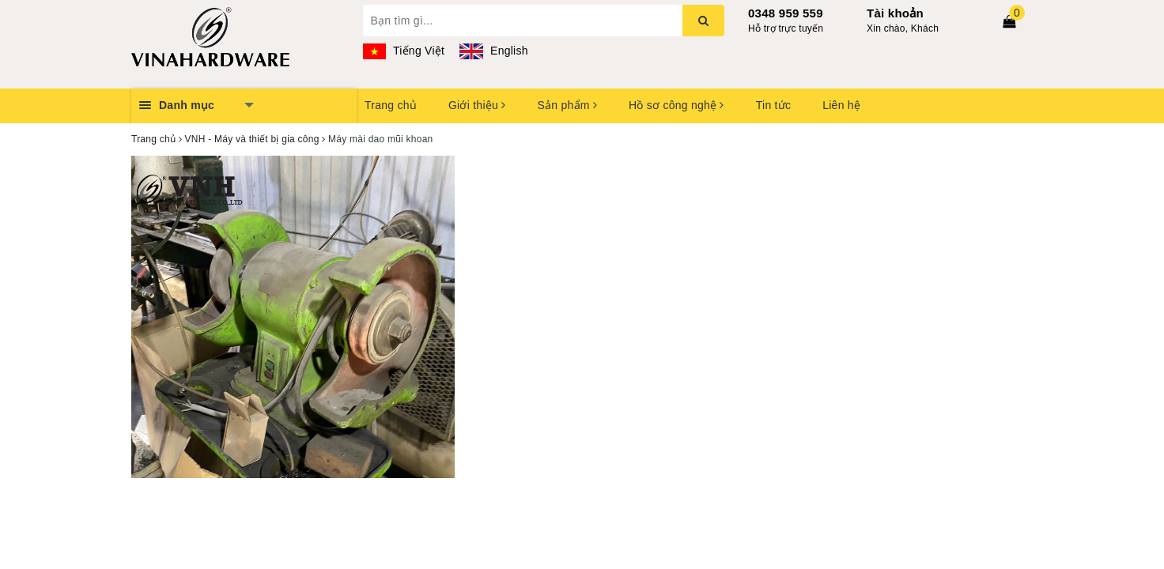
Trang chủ (391, 105)
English (493, 50)
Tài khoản (895, 13)
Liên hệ (841, 105)
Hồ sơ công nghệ (676, 105)
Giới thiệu (476, 105)
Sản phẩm (567, 105)
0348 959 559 (785, 13)
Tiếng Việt (404, 50)
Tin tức (773, 105)
